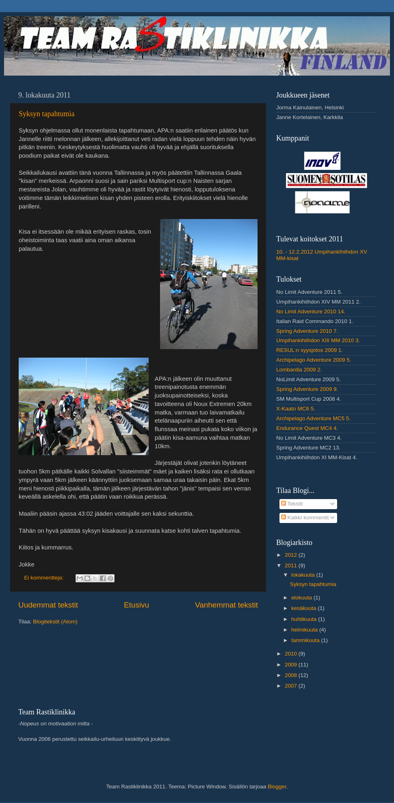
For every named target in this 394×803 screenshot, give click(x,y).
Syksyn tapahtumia (47, 114)
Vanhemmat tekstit (226, 605)
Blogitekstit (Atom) (55, 622)
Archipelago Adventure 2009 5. (313, 360)
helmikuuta (305, 630)
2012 (292, 555)
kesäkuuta (304, 608)
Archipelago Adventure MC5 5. (313, 418)
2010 (292, 654)
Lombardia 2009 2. (299, 370)
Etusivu (136, 605)
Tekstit (292, 504)
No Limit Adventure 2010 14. (310, 311)
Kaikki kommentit (305, 517)
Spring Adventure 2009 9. (307, 389)
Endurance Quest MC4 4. (307, 428)
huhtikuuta (304, 619)
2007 (292, 686)
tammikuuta (306, 640)
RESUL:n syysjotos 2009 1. (309, 350)
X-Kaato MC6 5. (295, 409)
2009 (292, 665)
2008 (292, 675)
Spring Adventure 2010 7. (307, 331)
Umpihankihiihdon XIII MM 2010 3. (318, 340)
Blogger (277, 786)
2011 (292, 565)
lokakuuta (303, 575)
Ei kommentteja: (44, 578)
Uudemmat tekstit (48, 605)
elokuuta (302, 598)
